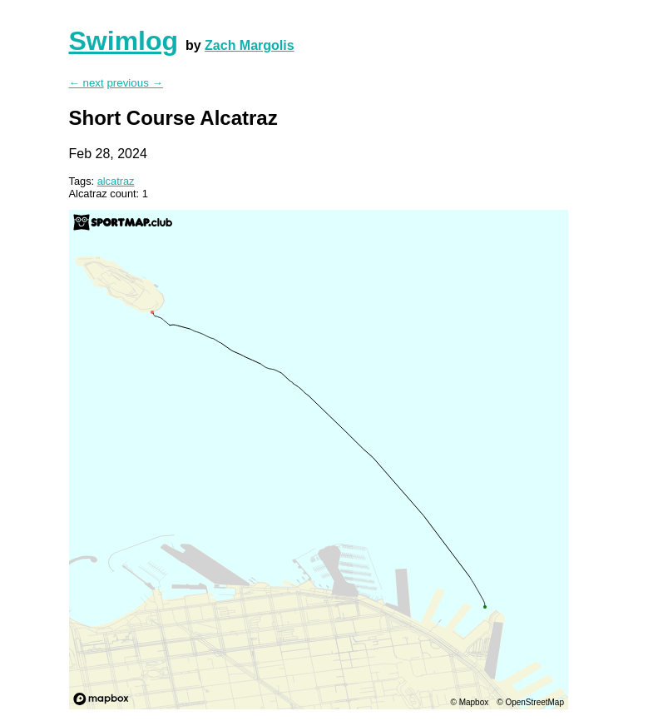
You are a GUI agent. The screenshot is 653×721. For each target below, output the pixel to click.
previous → (134, 83)
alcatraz (116, 181)
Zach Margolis (249, 45)
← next (86, 83)
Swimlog (124, 41)
